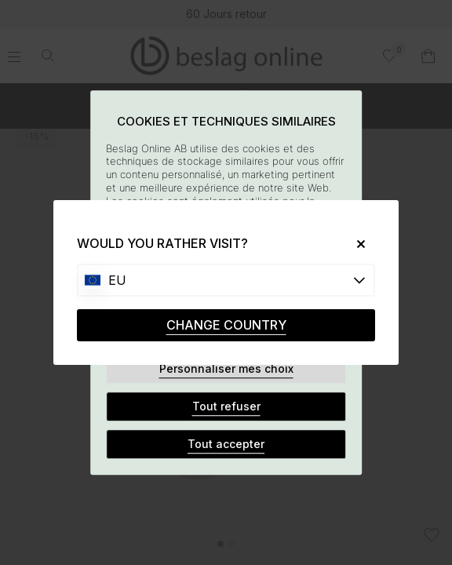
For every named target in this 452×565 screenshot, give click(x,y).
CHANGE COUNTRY (226, 325)
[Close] (355, 244)
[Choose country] (226, 280)
